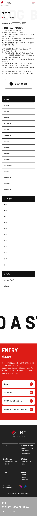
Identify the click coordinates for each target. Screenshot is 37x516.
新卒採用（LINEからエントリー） (14, 401)
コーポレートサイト (7, 485)
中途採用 (24, 477)
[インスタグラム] (20, 486)
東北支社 (6, 184)
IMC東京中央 (8, 166)
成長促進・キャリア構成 (11, 461)
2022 (5, 229)
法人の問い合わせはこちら (8, 487)
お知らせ (6, 286)
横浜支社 (6, 105)
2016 (5, 265)
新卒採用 (24, 474)
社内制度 (7, 464)
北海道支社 (7, 190)
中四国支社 (7, 135)
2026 (5, 205)
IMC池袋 (6, 172)
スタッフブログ (16, 24)
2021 (5, 235)
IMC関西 (6, 141)
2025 (5, 211)
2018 (5, 253)
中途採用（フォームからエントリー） (15, 409)
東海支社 (24, 24)
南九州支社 (7, 123)
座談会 (23, 464)
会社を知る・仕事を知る (28, 446)
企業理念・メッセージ (27, 448)
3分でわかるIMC (26, 453)
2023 (5, 223)
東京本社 (6, 159)
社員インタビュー (26, 461)
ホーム (5, 446)
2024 (5, 217)
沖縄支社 (6, 117)
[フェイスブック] (25, 486)
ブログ (5, 472)
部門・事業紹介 (26, 450)
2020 (5, 241)
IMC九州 (6, 129)
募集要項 (6, 384)
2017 (5, 259)
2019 (5, 247)
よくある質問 (8, 392)
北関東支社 (7, 178)
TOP (5, 18)
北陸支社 (6, 153)
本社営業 (6, 111)
